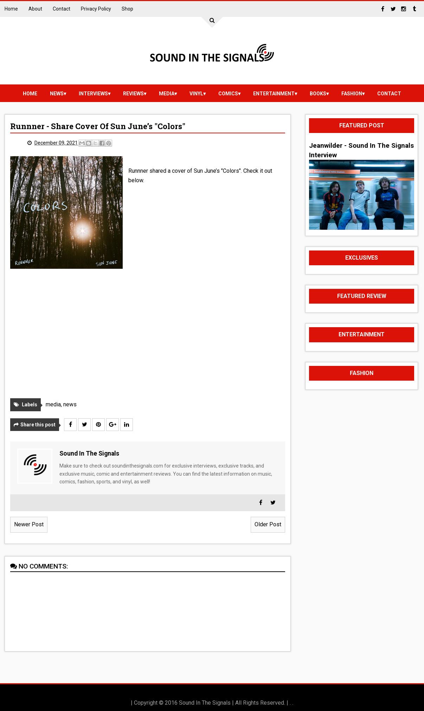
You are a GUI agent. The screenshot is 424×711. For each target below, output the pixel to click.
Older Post (268, 524)
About (35, 9)
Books (318, 93)
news (57, 93)
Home (11, 9)
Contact (61, 9)
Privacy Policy (96, 9)
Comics (228, 93)
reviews (133, 93)
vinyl (196, 93)
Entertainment (274, 93)
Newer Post (29, 524)
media (166, 93)
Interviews (93, 93)
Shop (127, 9)
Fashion (351, 93)
